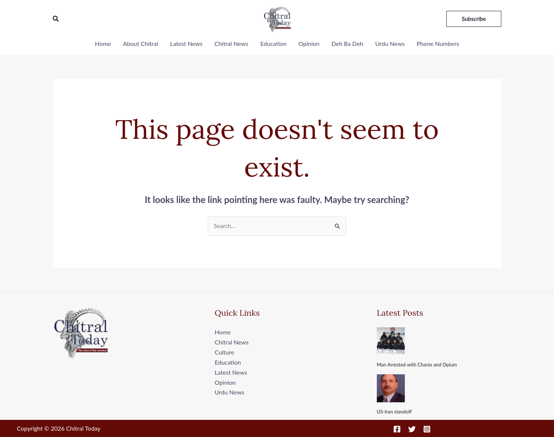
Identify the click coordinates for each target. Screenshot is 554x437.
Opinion (308, 43)
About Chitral (140, 43)
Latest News (186, 43)
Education (273, 43)
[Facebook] (397, 429)
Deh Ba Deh (347, 43)
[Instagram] (427, 429)
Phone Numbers (438, 43)
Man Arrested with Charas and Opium (417, 365)
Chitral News (231, 43)
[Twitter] (412, 429)
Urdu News (390, 43)
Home (103, 43)
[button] (56, 19)
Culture (224, 352)
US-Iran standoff (394, 412)
